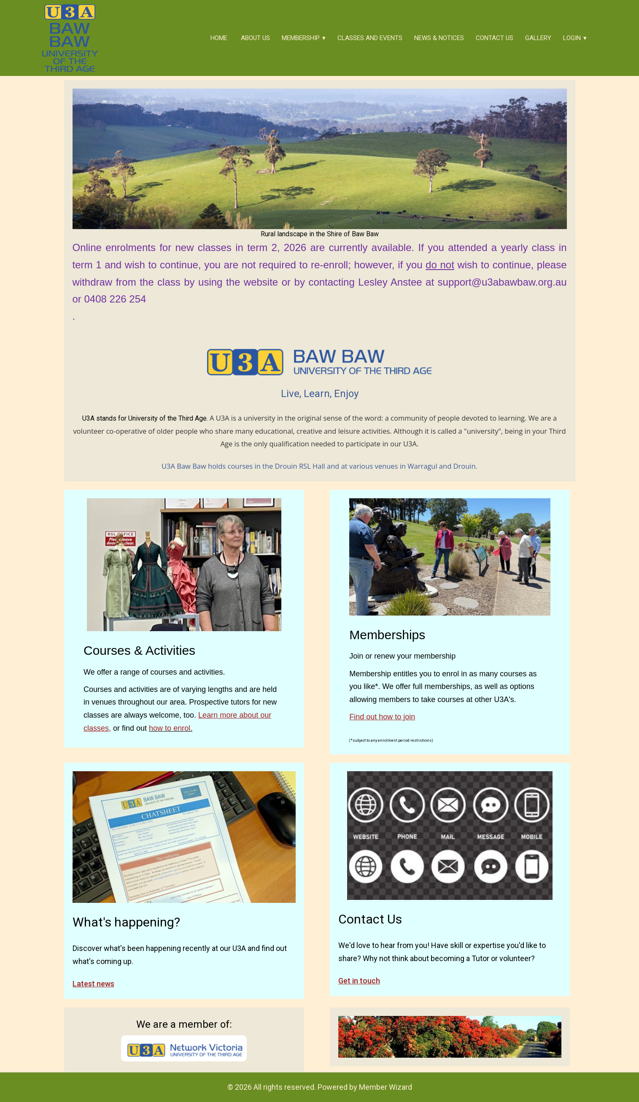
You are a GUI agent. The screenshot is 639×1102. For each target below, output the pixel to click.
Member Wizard (385, 1087)
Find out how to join (382, 717)
